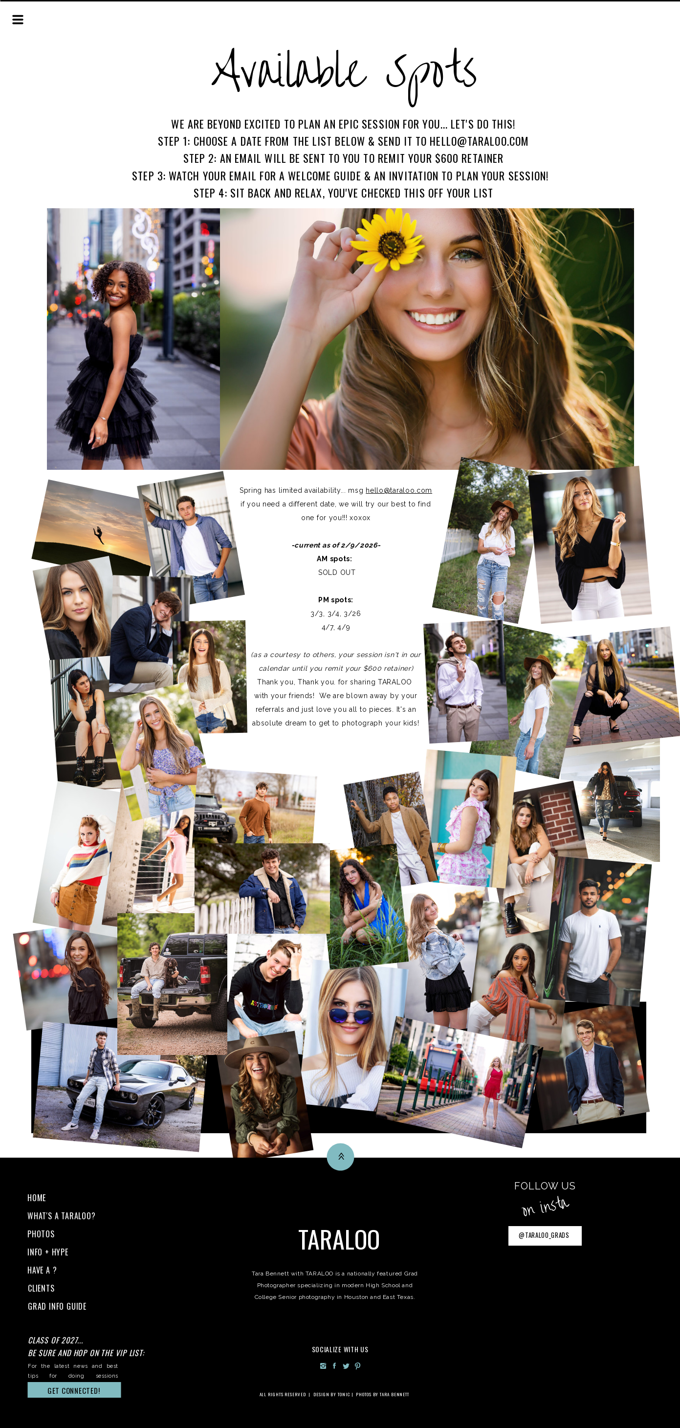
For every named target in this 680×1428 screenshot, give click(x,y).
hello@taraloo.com (399, 490)
